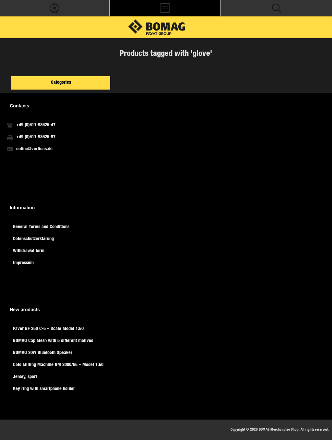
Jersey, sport (25, 377)
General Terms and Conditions (41, 227)
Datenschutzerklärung (33, 239)
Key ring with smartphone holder (44, 389)
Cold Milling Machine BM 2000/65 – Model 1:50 (58, 365)
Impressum (23, 263)
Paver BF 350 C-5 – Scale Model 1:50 (48, 329)
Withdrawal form (28, 251)
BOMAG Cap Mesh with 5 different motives (53, 341)
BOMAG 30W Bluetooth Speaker (42, 353)
